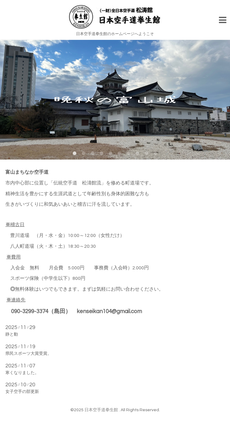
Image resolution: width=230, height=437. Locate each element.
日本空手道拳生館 (101, 410)
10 (155, 154)
